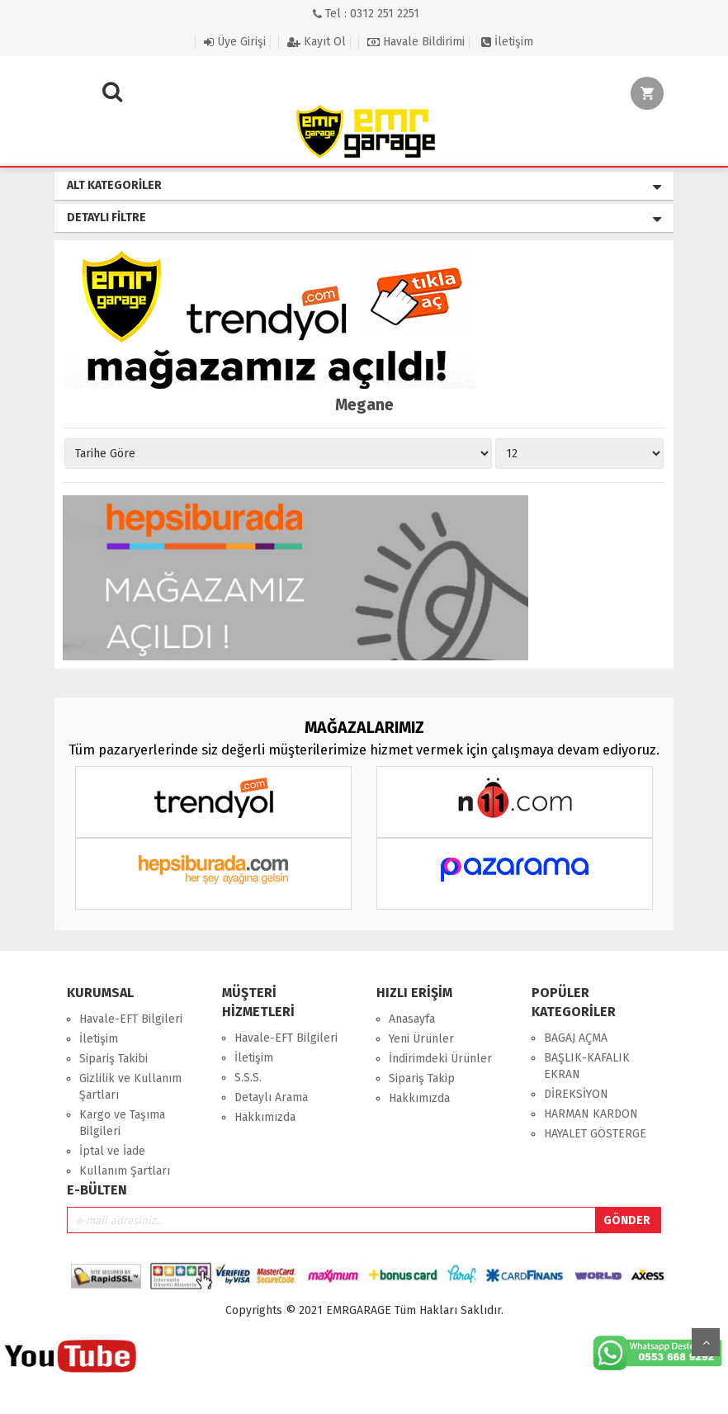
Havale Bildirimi (416, 42)
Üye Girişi (235, 42)
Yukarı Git (706, 1342)
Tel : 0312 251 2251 (366, 14)
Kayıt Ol (316, 42)
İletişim (507, 42)
